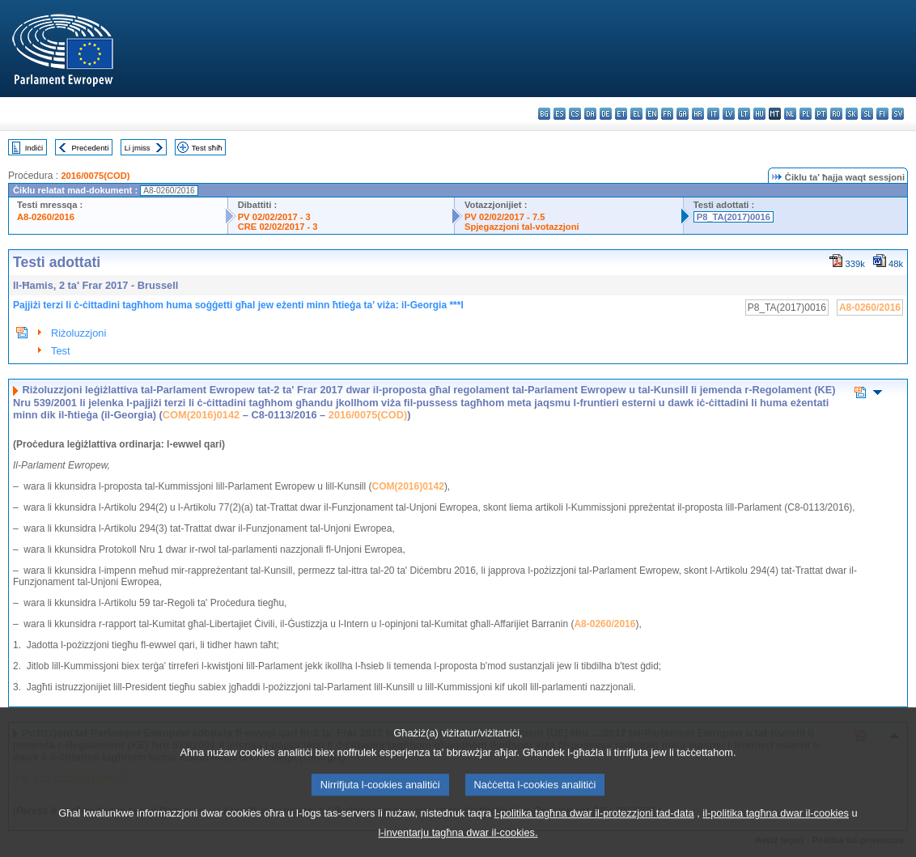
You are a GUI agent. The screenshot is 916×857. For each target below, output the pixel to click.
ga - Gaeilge (682, 114)
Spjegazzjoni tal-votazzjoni (521, 226)
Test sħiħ (207, 147)
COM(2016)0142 (201, 415)
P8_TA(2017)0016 (733, 217)
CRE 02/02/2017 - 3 (278, 226)
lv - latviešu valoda (729, 114)
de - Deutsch (606, 114)
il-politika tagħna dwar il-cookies (775, 830)
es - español (559, 114)
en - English (652, 114)
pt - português (821, 114)
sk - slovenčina (852, 114)
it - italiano (713, 114)
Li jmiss (138, 147)
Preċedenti (89, 147)
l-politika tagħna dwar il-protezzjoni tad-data (594, 830)
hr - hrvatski (698, 114)
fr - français (667, 114)
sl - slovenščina (867, 114)
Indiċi (34, 147)
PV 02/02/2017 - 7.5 (504, 217)
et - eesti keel (621, 114)
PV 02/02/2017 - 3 (274, 217)
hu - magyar (759, 114)
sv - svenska (898, 114)
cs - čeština (575, 114)
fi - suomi (882, 114)
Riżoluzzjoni (78, 333)
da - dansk (590, 114)
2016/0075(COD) (95, 175)
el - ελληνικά (636, 114)
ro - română (836, 114)
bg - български (544, 114)
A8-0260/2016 (45, 217)
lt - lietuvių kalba (744, 114)
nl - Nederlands (790, 114)
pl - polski (805, 114)
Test (60, 351)
